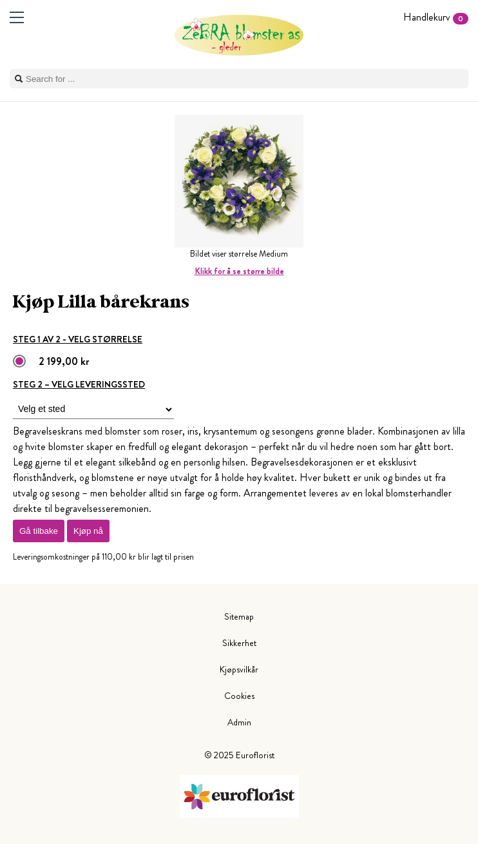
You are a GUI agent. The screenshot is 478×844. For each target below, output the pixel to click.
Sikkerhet (239, 642)
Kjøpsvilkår (239, 669)
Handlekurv (435, 17)
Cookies (239, 695)
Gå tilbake (38, 531)
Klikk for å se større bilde (239, 271)
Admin (239, 722)
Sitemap (239, 616)
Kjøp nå (88, 531)
